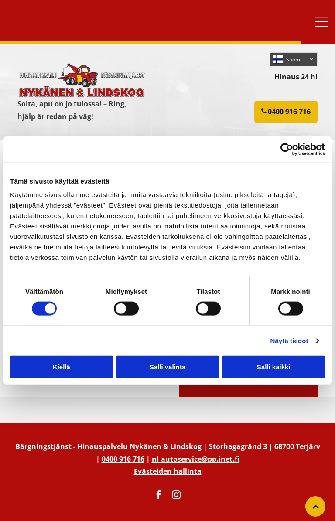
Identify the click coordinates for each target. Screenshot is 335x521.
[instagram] (176, 496)
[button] (321, 21)
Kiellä (61, 367)
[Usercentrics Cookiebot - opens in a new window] (287, 149)
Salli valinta (168, 367)
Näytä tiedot (289, 340)
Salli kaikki (274, 367)
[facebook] (158, 496)
